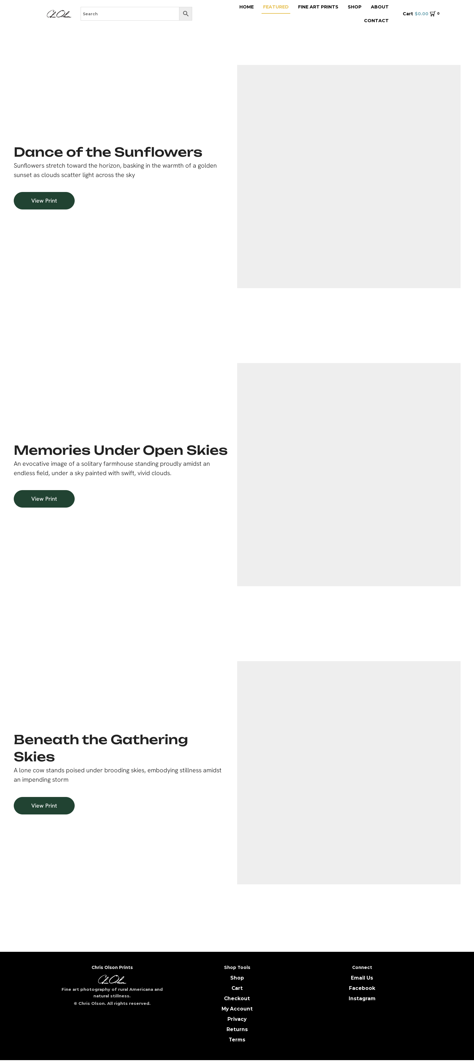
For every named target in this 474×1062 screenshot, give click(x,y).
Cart (237, 988)
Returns (237, 1031)
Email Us (362, 978)
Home (246, 7)
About (380, 7)
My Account (237, 1009)
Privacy (237, 1020)
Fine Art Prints (318, 7)
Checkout (237, 999)
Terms (237, 1041)
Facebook (362, 988)
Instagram (362, 999)
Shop (355, 7)
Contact (376, 20)
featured (276, 7)
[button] (51, 200)
